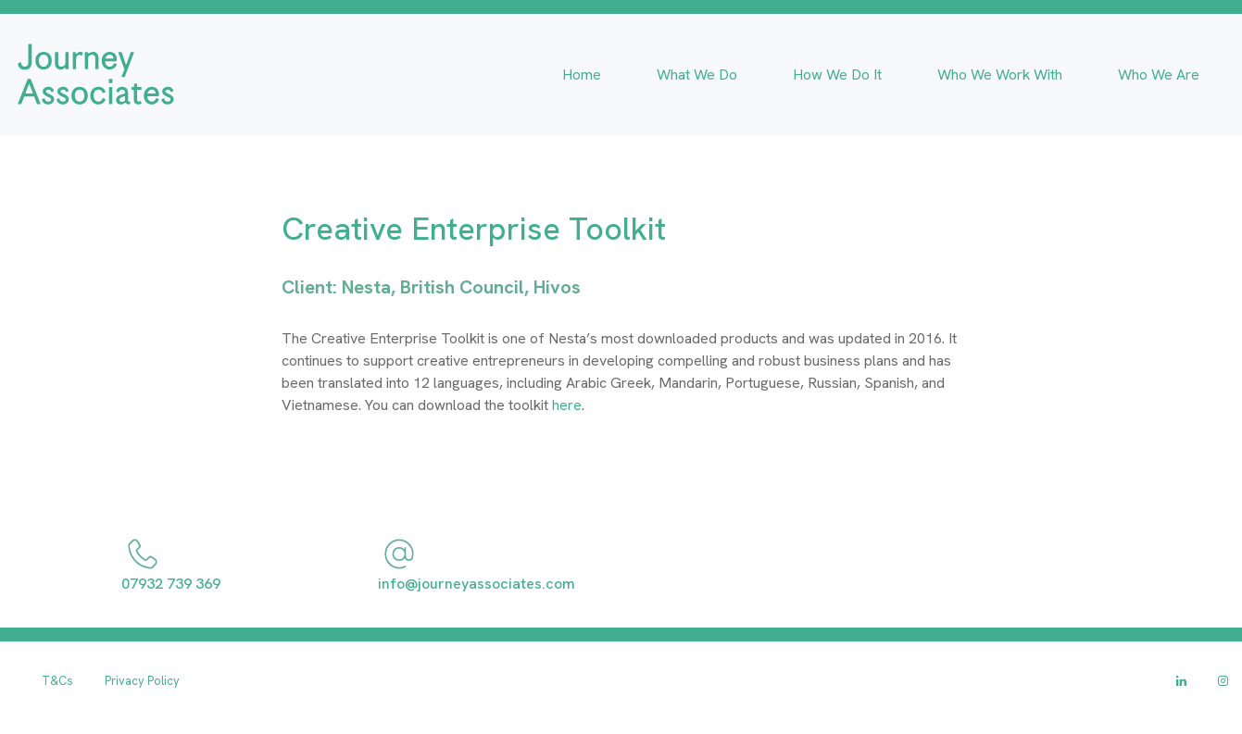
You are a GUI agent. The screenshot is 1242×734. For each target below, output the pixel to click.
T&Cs (57, 681)
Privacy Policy (142, 681)
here (567, 405)
